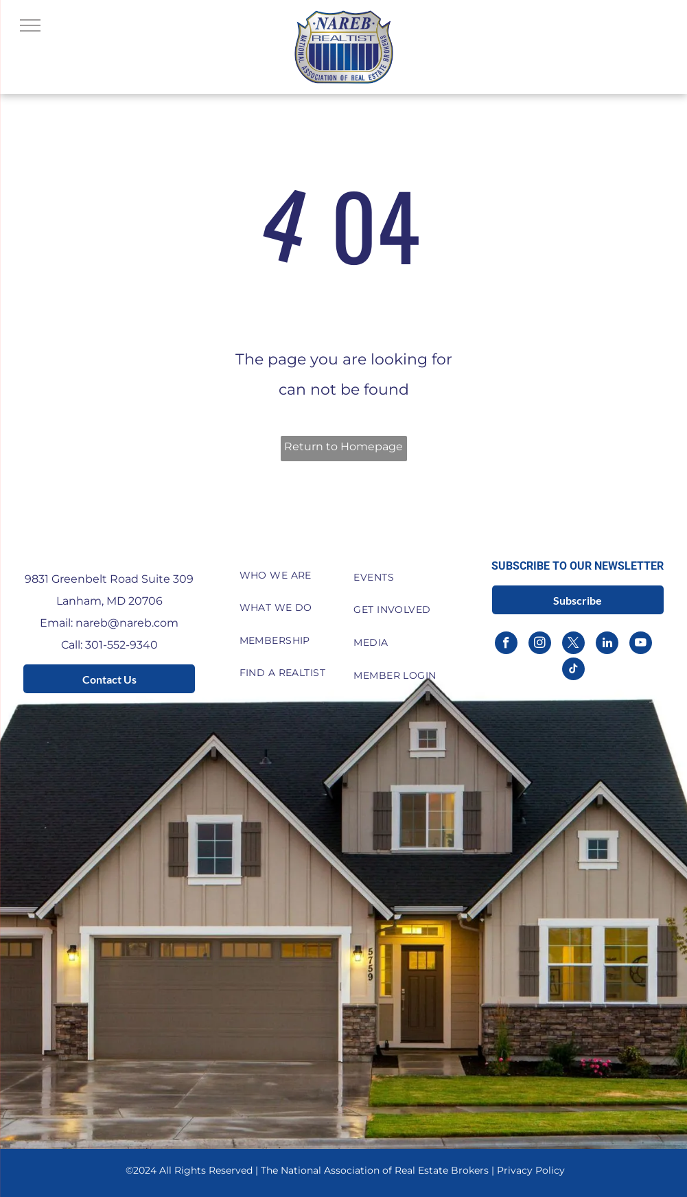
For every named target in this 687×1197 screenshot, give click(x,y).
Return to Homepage (343, 446)
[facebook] (506, 644)
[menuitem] (287, 575)
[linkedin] (607, 644)
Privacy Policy (531, 1170)
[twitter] (573, 644)
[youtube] (640, 644)
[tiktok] (573, 671)
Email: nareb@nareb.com (109, 622)
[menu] (30, 25)
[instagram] (539, 644)
